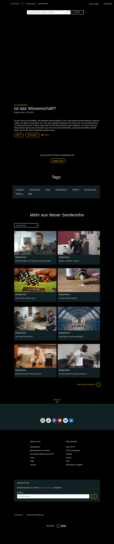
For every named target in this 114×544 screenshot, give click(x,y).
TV (23, 4)
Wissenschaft (90, 189)
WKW (48, 189)
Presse (68, 457)
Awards (33, 464)
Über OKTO (70, 446)
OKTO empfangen (73, 450)
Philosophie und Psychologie (70, 336)
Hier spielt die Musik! (23, 336)
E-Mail (20, 492)
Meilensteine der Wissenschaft (27, 373)
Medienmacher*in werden (40, 450)
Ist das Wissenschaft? (67, 297)
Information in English (74, 464)
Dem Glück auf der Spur (24, 297)
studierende (35, 189)
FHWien (76, 189)
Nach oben (57, 400)
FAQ (67, 461)
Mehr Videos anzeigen (88, 384)
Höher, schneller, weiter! (68, 260)
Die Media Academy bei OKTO (42, 453)
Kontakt (69, 453)
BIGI (30, 193)
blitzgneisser (20, 105)
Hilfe (32, 461)
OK (94, 496)
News (32, 457)
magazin (20, 189)
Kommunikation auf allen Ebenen (71, 373)
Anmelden (58, 160)
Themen (78, 12)
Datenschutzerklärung (35, 514)
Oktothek (15, 4)
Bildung (20, 193)
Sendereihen (35, 446)
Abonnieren (32, 135)
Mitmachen (31, 4)
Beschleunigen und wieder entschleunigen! (31, 260)
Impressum (18, 514)
